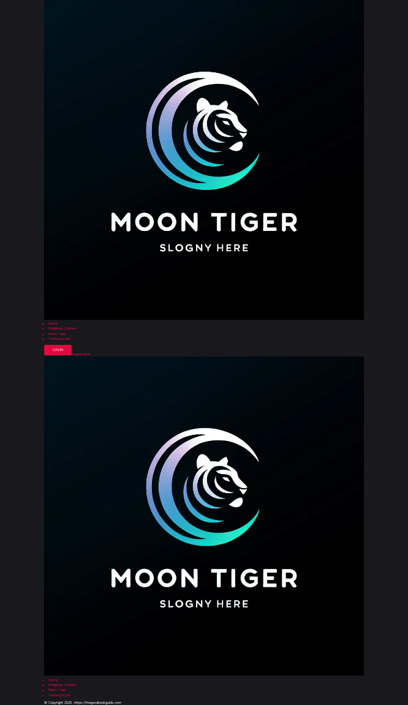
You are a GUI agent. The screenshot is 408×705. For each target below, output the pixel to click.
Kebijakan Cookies (62, 328)
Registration (81, 354)
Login (58, 350)
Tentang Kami (59, 339)
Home (53, 323)
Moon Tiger (57, 334)
